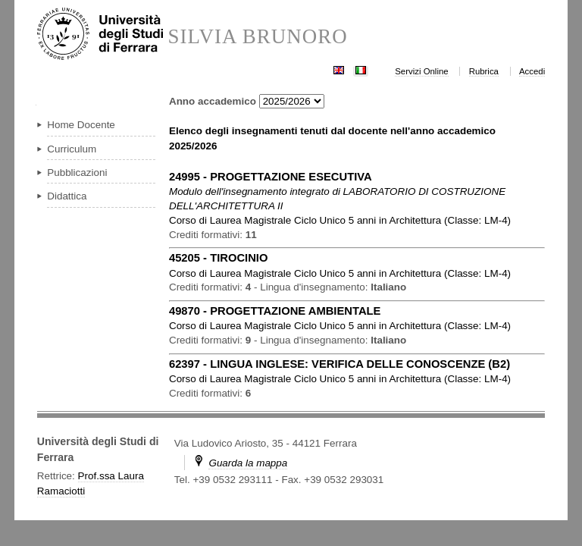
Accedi (532, 71)
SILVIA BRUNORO (257, 37)
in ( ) (340, 220)
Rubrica (484, 71)
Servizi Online (421, 71)
